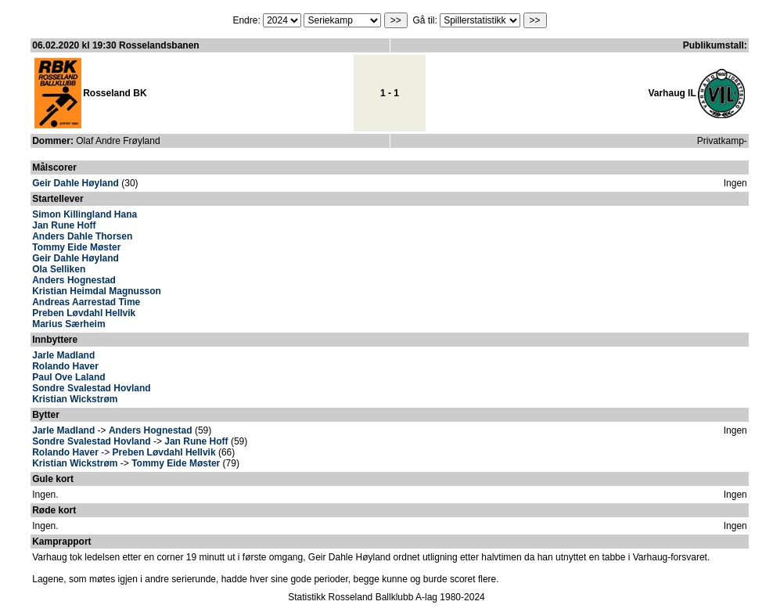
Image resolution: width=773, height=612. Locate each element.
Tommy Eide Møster (76, 247)
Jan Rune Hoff (63, 225)
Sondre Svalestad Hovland (91, 388)
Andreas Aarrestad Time (86, 302)
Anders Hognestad (74, 280)
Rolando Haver (65, 366)
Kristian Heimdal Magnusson (96, 291)
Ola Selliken (58, 269)
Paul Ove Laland (68, 377)
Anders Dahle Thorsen (82, 236)
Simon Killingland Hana (84, 214)
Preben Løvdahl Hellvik (83, 313)
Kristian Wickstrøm (74, 399)
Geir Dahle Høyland (75, 183)
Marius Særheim (68, 324)
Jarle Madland (63, 355)
